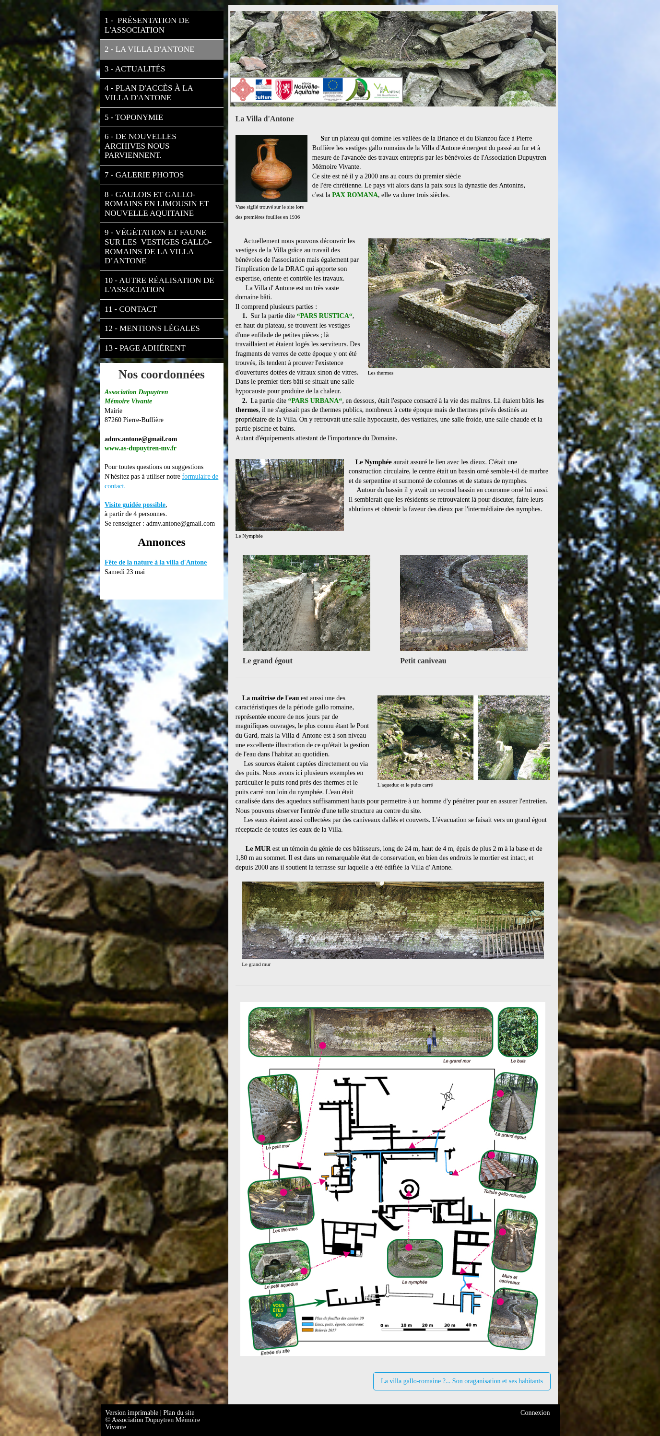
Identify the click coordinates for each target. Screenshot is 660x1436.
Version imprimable (133, 1412)
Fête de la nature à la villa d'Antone (156, 562)
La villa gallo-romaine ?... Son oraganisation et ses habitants (462, 1381)
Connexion (535, 1412)
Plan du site (178, 1412)
